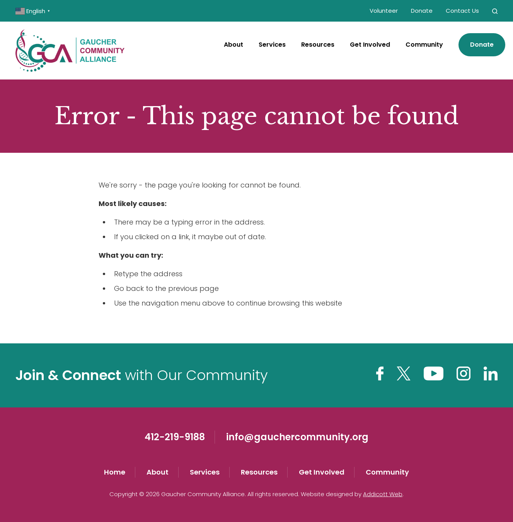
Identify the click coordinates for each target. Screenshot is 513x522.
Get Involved (370, 44)
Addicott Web (382, 494)
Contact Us (462, 11)
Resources (317, 44)
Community (424, 44)
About (233, 44)
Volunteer (384, 11)
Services (272, 44)
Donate (422, 11)
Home (114, 472)
